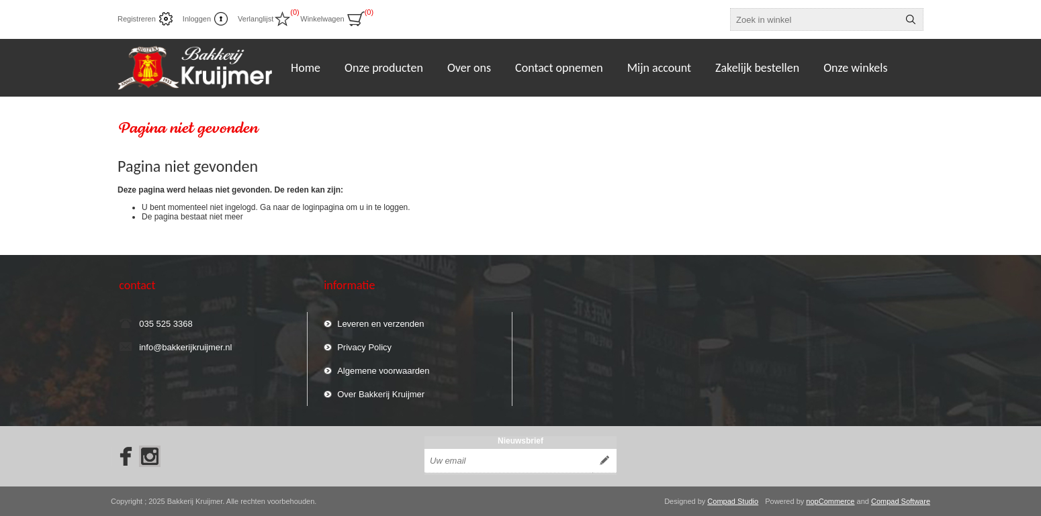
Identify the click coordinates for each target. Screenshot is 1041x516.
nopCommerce (830, 501)
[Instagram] (150, 456)
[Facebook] (121, 456)
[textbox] (815, 19)
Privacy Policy (364, 347)
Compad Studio (732, 501)
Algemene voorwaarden (383, 371)
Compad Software (900, 501)
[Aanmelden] (508, 461)
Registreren (137, 19)
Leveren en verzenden (380, 324)
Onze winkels (855, 67)
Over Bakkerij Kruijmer (380, 394)
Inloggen (197, 19)
